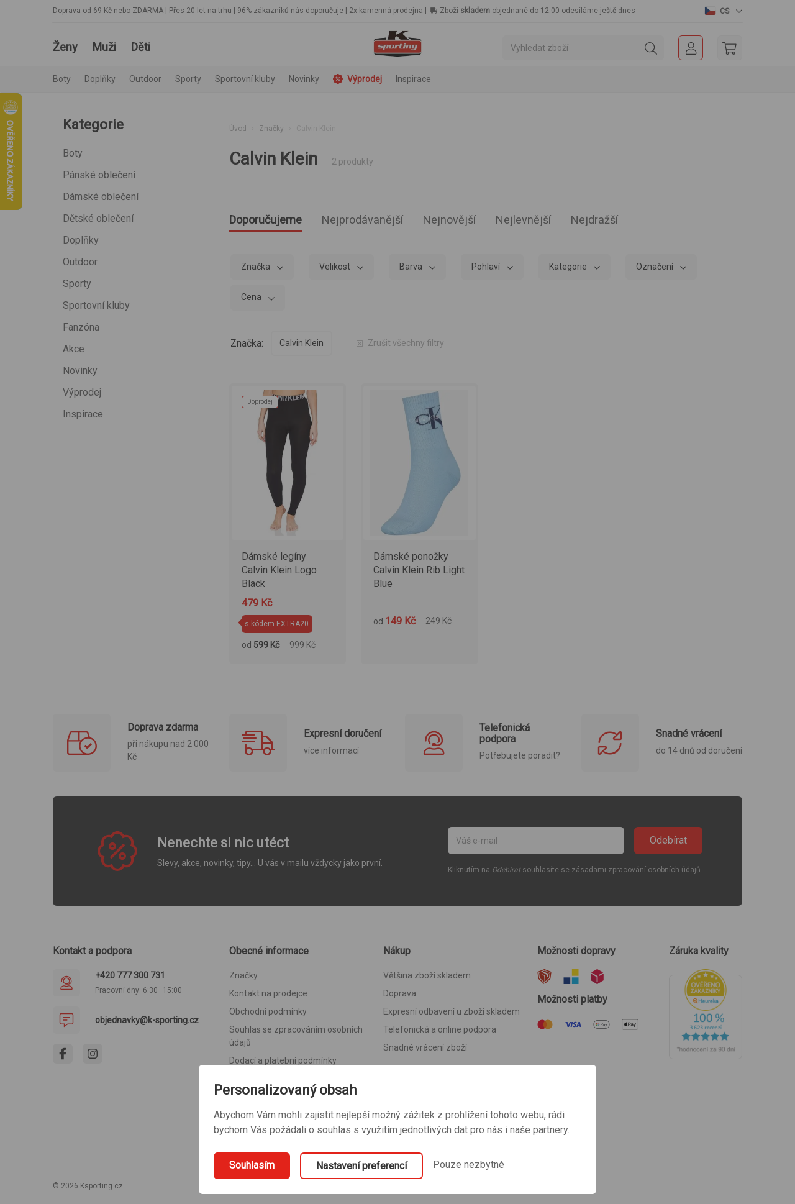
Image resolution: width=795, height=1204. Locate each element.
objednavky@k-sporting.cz (147, 1024)
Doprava (399, 997)
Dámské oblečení (101, 197)
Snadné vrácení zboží (425, 1051)
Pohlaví (486, 270)
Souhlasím (252, 1165)
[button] (723, 10)
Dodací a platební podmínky (283, 1064)
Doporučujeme (274, 221)
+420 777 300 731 (130, 979)
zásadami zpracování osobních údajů (636, 873)
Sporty (77, 284)
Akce (73, 349)
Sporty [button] (188, 79)
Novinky (304, 79)
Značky (271, 128)
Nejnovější (493, 221)
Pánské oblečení (99, 175)
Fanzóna (81, 327)
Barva (411, 270)
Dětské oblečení (98, 218)
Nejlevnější (580, 221)
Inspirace (413, 79)
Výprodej (82, 392)
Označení (655, 270)
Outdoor (80, 262)
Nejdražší (664, 221)
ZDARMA (147, 10)
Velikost (335, 270)
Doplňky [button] (100, 79)
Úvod (238, 128)
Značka (256, 270)
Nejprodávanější (389, 221)
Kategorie (569, 270)
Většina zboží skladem (427, 979)
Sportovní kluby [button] (245, 79)
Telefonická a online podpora (439, 1033)
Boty (73, 153)
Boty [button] (62, 79)
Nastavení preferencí (361, 1166)
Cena (252, 301)
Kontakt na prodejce (268, 997)
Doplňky (81, 240)
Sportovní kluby (96, 305)
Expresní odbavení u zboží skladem (451, 1015)
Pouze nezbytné (468, 1164)
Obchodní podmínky (268, 1015)
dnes (626, 10)
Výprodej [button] (357, 79)
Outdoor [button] (145, 79)
